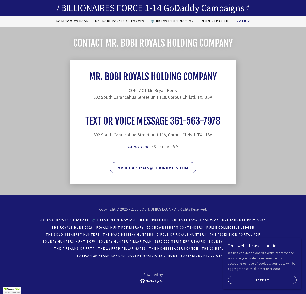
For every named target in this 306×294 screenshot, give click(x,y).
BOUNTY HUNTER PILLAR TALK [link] (125, 241)
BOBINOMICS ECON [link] (72, 21)
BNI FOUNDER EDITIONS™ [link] (244, 220)
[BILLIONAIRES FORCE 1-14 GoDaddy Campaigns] (153, 8)
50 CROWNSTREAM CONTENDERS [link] (175, 227)
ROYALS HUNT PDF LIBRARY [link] (120, 227)
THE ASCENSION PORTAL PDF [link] (234, 234)
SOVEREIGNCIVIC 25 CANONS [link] (153, 255)
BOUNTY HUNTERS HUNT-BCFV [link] (69, 241)
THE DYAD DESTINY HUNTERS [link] (128, 234)
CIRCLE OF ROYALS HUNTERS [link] (181, 234)
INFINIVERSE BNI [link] (215, 21)
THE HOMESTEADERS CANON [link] (173, 248)
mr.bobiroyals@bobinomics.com (153, 168)
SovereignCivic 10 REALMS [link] (205, 255)
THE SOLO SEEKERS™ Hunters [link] (73, 234)
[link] (153, 280)
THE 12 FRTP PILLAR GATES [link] (122, 248)
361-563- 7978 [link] (137, 146)
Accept (262, 280)
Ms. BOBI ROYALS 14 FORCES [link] (119, 21)
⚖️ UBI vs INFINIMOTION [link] (172, 21)
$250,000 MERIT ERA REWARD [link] (180, 241)
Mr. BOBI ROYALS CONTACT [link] (195, 220)
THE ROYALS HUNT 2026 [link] (72, 227)
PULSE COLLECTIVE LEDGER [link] (230, 227)
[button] (243, 21)
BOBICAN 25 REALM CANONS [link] (100, 255)
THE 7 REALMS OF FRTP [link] (74, 248)
